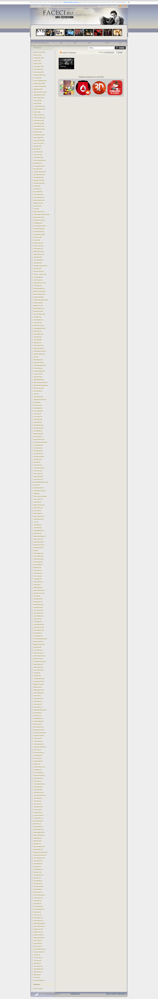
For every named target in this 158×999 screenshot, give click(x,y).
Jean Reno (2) (37, 618)
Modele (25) (37, 186)
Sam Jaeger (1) (38, 903)
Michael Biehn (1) (38, 849)
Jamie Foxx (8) (37, 322)
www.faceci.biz (75, 994)
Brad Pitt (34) (37, 149)
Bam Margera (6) (38, 359)
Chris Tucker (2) (38, 576)
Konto (124, 43)
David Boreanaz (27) (39, 180)
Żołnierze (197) (37, 63)
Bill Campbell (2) (38, 564)
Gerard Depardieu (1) (39, 784)
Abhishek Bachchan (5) (40, 399)
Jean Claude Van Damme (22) (41, 214)
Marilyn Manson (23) (39, 200)
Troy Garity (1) (37, 960)
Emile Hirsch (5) (38, 405)
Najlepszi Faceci (68, 43)
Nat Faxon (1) (37, 866)
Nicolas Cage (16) (38, 243)
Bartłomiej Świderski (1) (40, 710)
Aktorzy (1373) (37, 55)
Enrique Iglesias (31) (39, 166)
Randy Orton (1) (38, 892)
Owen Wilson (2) (38, 650)
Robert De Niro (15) (39, 251)
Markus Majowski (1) (39, 832)
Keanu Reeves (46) (39, 120)
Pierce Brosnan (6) (38, 388)
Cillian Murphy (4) (38, 445)
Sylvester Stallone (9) (39, 314)
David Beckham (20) (39, 228)
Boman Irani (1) (38, 724)
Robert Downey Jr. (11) (40, 282)
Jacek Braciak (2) (38, 607)
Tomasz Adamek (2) (39, 678)
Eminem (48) (37, 112)
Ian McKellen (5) (38, 408)
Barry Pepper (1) (38, 707)
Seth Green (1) (37, 915)
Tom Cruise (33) (38, 154)
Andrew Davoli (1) (38, 698)
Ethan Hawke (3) (38, 513)
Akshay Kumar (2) (38, 559)
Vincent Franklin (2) (39, 681)
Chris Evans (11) (38, 280)
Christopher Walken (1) (40, 747)
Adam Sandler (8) (38, 319)
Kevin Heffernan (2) (39, 630)
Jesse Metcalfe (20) (39, 231)
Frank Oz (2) (37, 596)
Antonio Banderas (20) (40, 225)
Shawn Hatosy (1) (38, 920)
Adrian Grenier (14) (39, 254)
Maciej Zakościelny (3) (39, 536)
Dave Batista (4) (38, 448)
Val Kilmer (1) (37, 963)
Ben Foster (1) (37, 715)
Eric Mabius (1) (38, 769)
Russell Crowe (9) (38, 311)
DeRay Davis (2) (38, 587)
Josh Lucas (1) (37, 803)
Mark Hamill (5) (38, 422)
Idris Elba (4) (37, 462)
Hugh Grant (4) (37, 459)
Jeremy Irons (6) (38, 374)
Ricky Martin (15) (38, 248)
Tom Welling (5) (38, 430)
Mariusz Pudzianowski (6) (40, 382)
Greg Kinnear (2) (38, 598)
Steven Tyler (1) (38, 946)
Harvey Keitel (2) (38, 601)
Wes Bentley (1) (38, 971)
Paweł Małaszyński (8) (39, 328)
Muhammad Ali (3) (38, 547)
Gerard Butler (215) (39, 57)
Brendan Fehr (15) (38, 245)
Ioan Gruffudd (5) (38, 411)
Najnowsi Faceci (82, 43)
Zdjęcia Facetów (54, 43)
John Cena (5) (37, 413)
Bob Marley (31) (38, 163)
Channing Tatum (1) (39, 735)
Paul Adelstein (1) (38, 875)
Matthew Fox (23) (38, 203)
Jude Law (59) (37, 103)
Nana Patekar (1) (38, 863)
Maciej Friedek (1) (38, 821)
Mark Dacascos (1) (38, 829)
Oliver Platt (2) (37, 647)
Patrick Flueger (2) (38, 653)
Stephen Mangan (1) (39, 937)
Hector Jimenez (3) (39, 516)
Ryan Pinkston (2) (38, 664)
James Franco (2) (38, 610)
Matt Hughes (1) (38, 838)
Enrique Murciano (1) (39, 766)
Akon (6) (36, 356)
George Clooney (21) (39, 220)
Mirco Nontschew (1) (39, 858)
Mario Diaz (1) (37, 823)
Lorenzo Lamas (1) (38, 815)
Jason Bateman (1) (39, 792)
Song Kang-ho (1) (38, 929)
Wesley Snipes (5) (38, 433)
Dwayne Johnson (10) (39, 291)
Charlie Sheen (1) (38, 741)
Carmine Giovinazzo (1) (40, 732)
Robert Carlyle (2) (38, 658)
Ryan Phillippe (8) (38, 334)
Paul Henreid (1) (38, 883)
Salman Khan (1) (38, 897)
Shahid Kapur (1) (38, 917)
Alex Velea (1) (37, 695)
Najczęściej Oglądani (98, 43)
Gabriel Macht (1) (38, 778)
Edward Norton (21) (39, 217)
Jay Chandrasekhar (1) (40, 795)
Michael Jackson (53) (39, 109)
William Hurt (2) (38, 687)
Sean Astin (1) (37, 912)
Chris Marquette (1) (39, 744)
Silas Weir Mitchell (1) (39, 923)
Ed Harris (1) (37, 764)
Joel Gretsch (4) (38, 470)
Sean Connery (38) (38, 143)
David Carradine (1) (39, 752)
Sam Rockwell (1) (38, 906)
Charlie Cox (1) (38, 738)
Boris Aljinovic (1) (38, 727)
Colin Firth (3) (37, 502)
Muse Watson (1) (38, 860)
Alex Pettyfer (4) (38, 436)
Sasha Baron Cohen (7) (40, 351)
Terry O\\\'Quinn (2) (39, 670)
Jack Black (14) (38, 257)
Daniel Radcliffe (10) (39, 288)
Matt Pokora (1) (38, 840)
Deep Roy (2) (37, 584)
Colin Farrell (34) (38, 151)
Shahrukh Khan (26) (39, 183)
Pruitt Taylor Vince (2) (39, 655)
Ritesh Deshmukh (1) (39, 895)
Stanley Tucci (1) (38, 932)
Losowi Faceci (113, 43)
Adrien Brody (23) (38, 194)
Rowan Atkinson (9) (39, 308)
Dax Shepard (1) (38, 755)
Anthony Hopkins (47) (39, 117)
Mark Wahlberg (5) (38, 425)
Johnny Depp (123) (39, 72)
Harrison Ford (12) (38, 271)
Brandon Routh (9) (38, 297)
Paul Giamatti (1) (38, 880)
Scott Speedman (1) (39, 909)
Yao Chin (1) (37, 977)
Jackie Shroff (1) (38, 789)
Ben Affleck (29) (38, 169)
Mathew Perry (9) (38, 305)
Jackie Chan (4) (38, 465)
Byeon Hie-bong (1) (39, 729)
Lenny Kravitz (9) (38, 302)
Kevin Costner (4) (38, 476)
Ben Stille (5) (37, 402)
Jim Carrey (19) (38, 237)
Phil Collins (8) (37, 331)
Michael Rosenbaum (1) (40, 855)
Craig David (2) (38, 579)
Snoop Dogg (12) (38, 277)
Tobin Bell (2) (37, 675)
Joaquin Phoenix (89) (39, 83)
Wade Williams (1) (38, 969)
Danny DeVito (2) (38, 581)
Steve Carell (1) (38, 940)
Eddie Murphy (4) (38, 450)
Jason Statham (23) (39, 197)
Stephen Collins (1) (39, 934)
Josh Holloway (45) (39, 123)
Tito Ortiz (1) (37, 954)
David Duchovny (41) (39, 134)
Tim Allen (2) (37, 672)
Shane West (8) (38, 339)
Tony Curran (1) (38, 957)
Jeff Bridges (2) (38, 621)
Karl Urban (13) (38, 262)
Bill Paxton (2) (37, 567)
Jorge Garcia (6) (38, 376)
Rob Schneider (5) (38, 428)
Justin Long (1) (38, 809)
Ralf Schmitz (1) (38, 889)
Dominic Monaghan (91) (40, 80)
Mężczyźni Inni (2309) (39, 52)
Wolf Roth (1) (37, 974)
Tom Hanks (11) (38, 285)
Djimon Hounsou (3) (39, 504)
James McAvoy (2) (38, 613)
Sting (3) (36, 550)
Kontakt (113, 994)
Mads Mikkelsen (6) (39, 379)
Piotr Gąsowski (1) (38, 886)
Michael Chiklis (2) (38, 641)
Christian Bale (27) (38, 177)
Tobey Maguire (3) (38, 553)
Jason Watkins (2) (38, 616)
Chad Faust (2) (37, 570)
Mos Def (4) (37, 485)
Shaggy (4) (36, 493)
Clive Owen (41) (38, 132)
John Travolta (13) (38, 260)
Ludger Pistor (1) (38, 818)
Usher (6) (36, 393)
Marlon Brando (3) (38, 542)
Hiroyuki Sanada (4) (39, 456)
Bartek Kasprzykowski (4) (40, 442)
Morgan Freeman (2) (39, 644)
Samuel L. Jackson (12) (40, 274)
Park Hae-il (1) (37, 872)
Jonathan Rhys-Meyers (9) (41, 299)
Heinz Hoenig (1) (38, 786)
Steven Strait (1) (38, 943)
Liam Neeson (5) (38, 419)
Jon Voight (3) (37, 524)
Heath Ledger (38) (38, 137)
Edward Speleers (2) (39, 590)
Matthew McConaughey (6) (41, 385)
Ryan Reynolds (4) (38, 487)
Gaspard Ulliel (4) (38, 453)
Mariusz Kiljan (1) (38, 826)
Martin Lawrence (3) (39, 544)
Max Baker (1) (37, 843)
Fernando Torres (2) (39, 593)
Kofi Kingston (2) (38, 635)
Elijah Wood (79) (38, 89)
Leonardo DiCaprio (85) (40, 86)
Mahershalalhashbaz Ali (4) (41, 482)
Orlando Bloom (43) (39, 126)
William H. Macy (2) (39, 684)
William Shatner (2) (39, 690)
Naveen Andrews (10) (39, 294)
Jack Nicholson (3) (38, 519)
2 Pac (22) (36, 208)
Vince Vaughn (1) (38, 966)
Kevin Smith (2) (38, 633)
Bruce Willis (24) (38, 191)
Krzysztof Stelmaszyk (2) (40, 638)
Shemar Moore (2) (38, 667)
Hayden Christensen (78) (40, 92)
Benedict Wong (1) (38, 721)
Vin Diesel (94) (37, 77)
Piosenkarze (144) (38, 69)
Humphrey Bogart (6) (39, 371)
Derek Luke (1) (37, 758)
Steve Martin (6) (38, 391)
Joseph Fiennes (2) (39, 627)
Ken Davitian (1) (38, 812)
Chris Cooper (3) (38, 499)
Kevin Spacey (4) (38, 479)
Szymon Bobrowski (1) (40, 949)
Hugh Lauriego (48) (39, 114)
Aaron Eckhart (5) (38, 396)
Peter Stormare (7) (38, 345)
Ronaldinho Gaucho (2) (40, 661)
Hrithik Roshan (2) (38, 604)
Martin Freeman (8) (39, 325)
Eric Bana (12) (37, 268)
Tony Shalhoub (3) (38, 556)
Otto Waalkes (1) (38, 869)
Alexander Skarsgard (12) (40, 265)
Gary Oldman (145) (39, 66)
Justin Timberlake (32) (39, 160)
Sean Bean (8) (37, 337)
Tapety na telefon (38, 988)
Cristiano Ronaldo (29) (40, 171)
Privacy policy (121, 994)
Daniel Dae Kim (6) (38, 362)
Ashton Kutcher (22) (39, 211)
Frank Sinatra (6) (38, 368)
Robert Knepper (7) (39, 348)
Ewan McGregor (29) (39, 174)
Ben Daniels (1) (38, 712)
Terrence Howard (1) (39, 952)
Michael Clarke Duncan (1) (41, 852)
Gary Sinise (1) (37, 781)
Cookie (108, 994)
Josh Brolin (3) (37, 527)
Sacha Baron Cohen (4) (40, 490)
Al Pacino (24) (37, 188)
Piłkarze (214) (37, 60)
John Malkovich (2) (39, 624)
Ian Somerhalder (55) (39, 106)
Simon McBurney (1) (39, 926)
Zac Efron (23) (37, 206)
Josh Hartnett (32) (38, 157)
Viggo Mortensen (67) (39, 94)
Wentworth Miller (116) (40, 75)
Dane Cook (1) (37, 749)
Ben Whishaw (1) (38, 718)
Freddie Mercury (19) (39, 234)
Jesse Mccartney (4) (39, 467)
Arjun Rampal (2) (38, 561)
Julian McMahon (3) (39, 530)
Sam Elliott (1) (37, 900)
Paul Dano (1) (37, 877)
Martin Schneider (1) (39, 835)
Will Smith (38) (37, 146)
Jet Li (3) (36, 522)
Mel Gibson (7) (37, 342)
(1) (39, 692)
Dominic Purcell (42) (39, 129)
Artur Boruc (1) (38, 704)
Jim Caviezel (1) (38, 798)
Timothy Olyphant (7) (39, 354)
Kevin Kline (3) (37, 533)
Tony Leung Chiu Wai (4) (40, 496)
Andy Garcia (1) (38, 701)
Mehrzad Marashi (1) (39, 846)
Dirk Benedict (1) (38, 761)
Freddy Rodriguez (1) (39, 775)
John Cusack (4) (38, 473)
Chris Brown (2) (38, 573)
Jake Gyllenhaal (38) (39, 140)
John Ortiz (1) (37, 801)
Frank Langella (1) (38, 772)
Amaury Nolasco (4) (39, 439)
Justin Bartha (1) (38, 806)
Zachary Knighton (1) (39, 980)
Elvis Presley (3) (38, 507)
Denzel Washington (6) (40, 365)
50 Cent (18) (37, 240)
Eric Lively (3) (37, 510)
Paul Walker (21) (38, 223)
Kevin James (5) (38, 416)
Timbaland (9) (37, 317)
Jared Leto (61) (38, 100)
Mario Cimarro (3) (38, 539)
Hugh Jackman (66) (39, 97)
